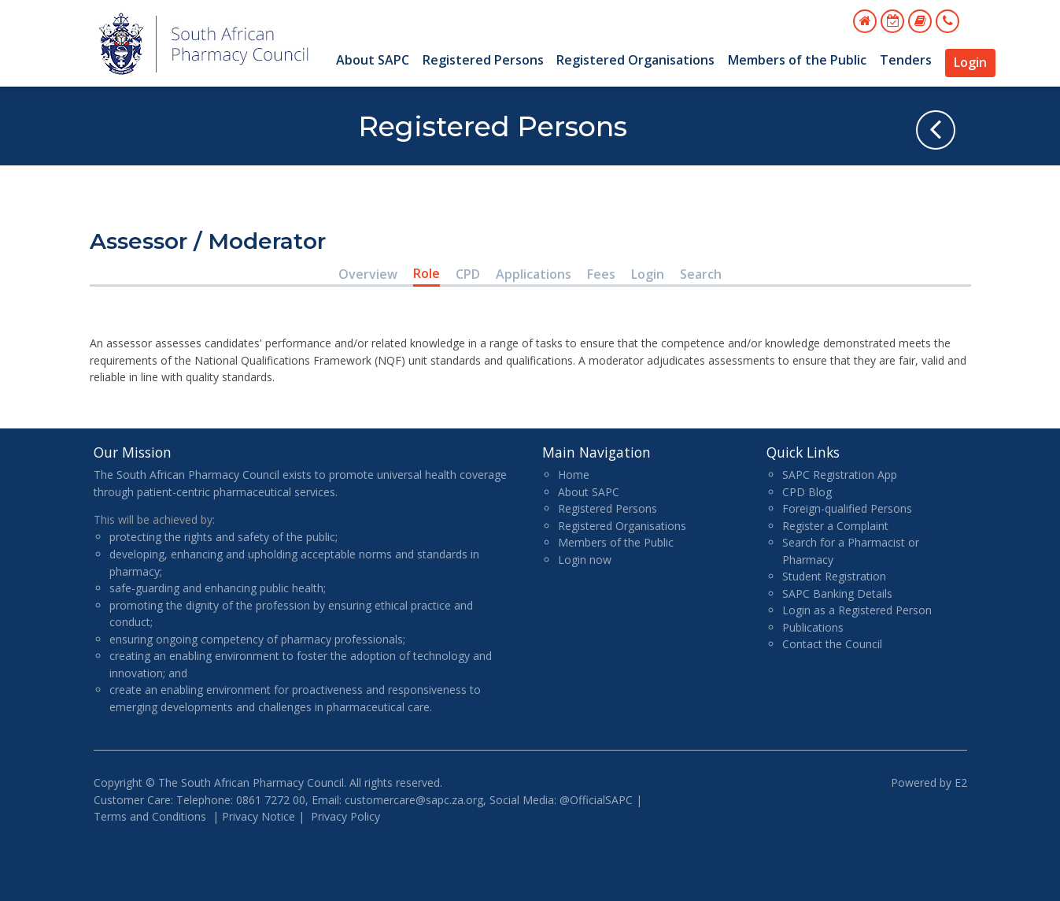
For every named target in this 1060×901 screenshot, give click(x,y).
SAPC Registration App (839, 474)
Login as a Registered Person (857, 610)
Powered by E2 (929, 782)
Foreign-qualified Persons (847, 508)
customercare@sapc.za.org (414, 799)
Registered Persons (483, 60)
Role (426, 273)
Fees (601, 274)
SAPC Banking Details (837, 593)
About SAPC (372, 60)
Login (970, 62)
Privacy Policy (345, 816)
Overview (367, 274)
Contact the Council (832, 643)
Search (701, 274)
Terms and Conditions (150, 816)
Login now (584, 559)
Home (573, 474)
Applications (533, 274)
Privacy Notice (258, 816)
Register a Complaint (835, 525)
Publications (813, 627)
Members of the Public (797, 60)
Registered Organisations (635, 60)
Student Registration (834, 576)
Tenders (906, 60)
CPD (468, 274)
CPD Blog (807, 491)
